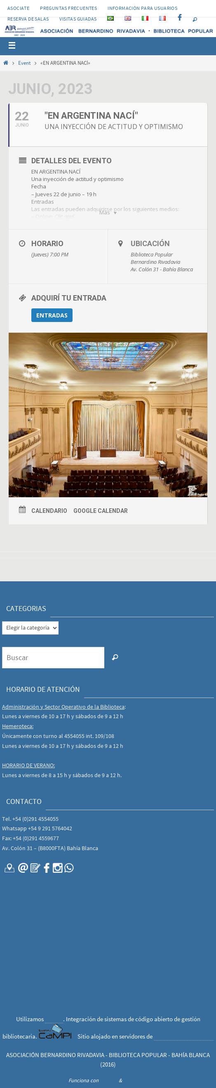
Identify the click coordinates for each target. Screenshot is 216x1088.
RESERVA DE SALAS (28, 19)
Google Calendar (100, 511)
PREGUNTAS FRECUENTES (68, 8)
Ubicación (150, 243)
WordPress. (135, 1080)
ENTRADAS (52, 315)
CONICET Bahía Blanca (184, 1036)
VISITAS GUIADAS (77, 19)
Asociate (18, 8)
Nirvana (108, 1080)
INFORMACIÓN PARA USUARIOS (142, 8)
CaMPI (54, 1019)
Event (24, 62)
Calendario (49, 511)
